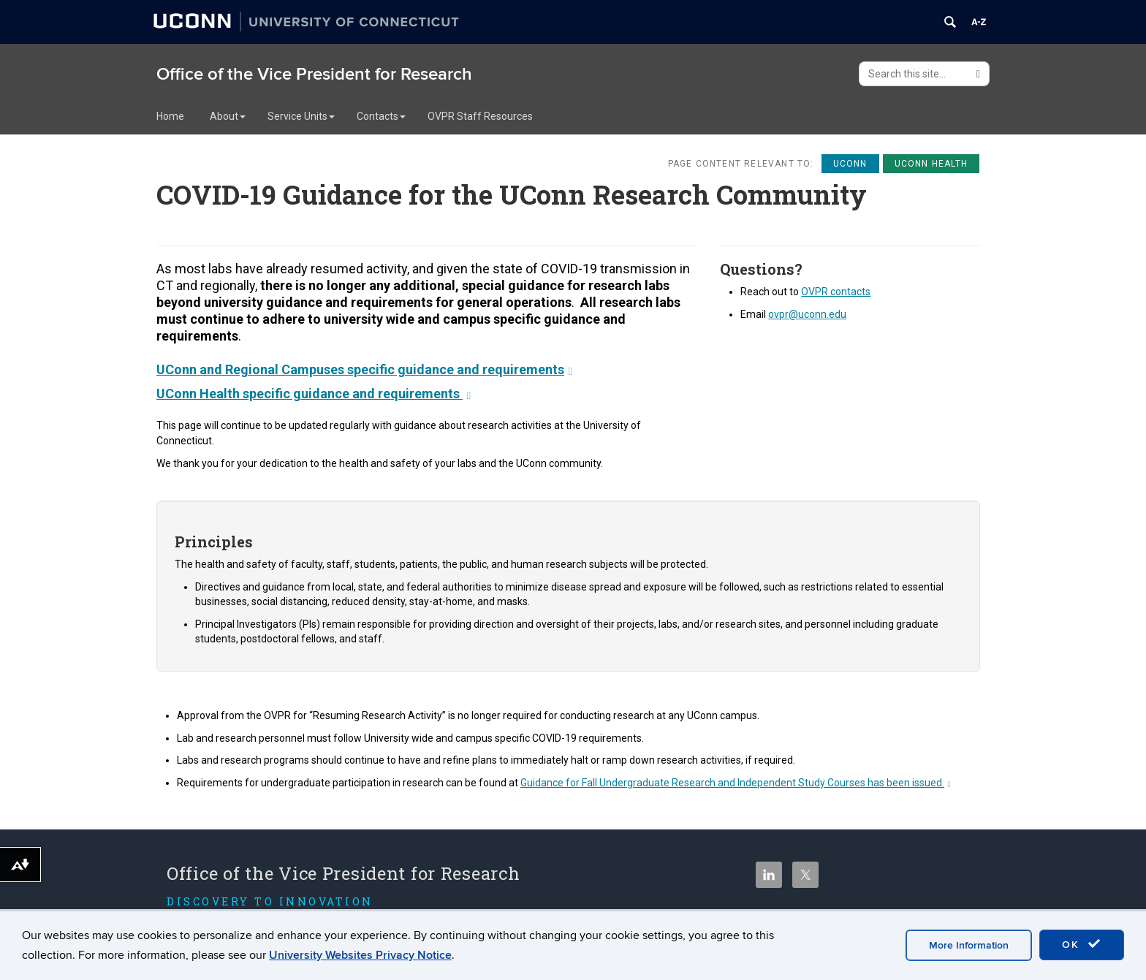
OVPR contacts (835, 291)
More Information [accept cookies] (969, 945)
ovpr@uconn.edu (807, 314)
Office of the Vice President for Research (314, 74)
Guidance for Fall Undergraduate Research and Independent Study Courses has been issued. (735, 783)
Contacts (381, 116)
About (228, 116)
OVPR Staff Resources (480, 116)
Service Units (301, 116)
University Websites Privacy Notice (360, 955)
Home (170, 116)
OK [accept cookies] (1081, 944)
